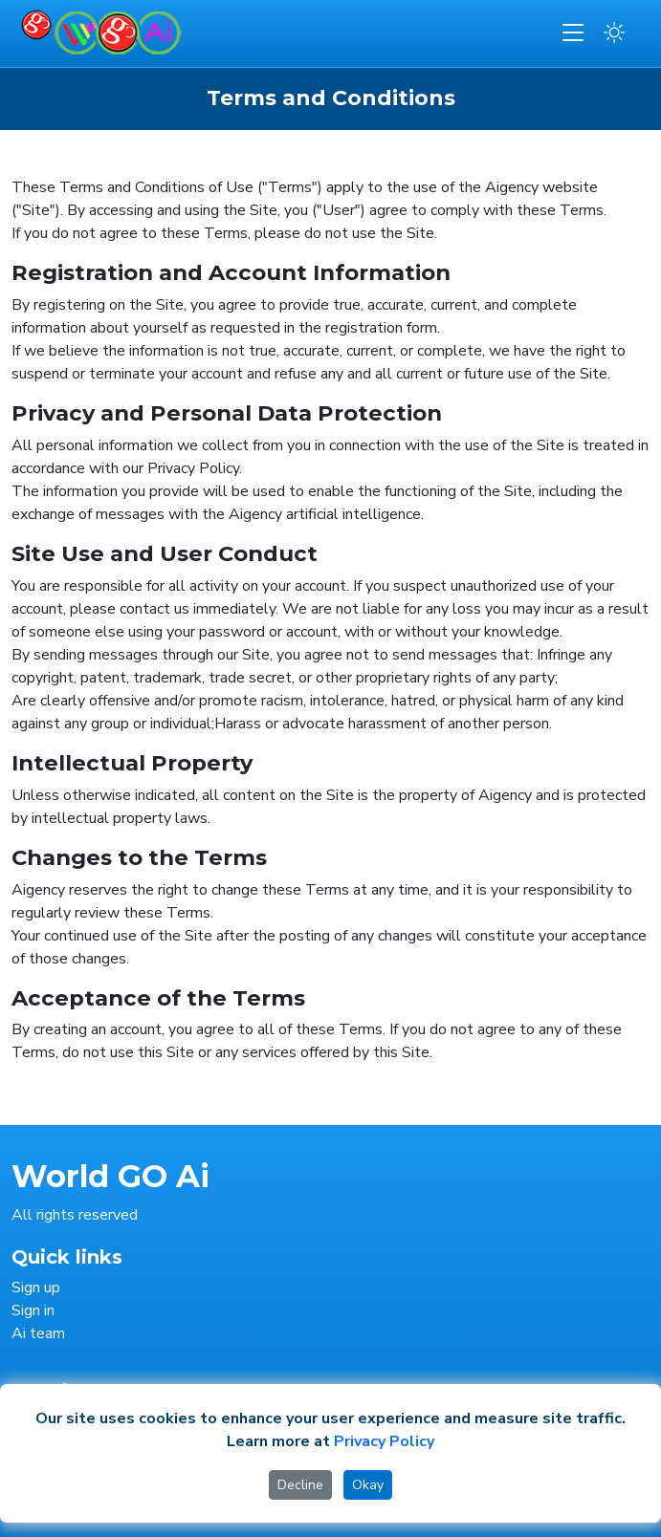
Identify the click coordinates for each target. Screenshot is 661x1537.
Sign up (35, 1287)
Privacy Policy (384, 1441)
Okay (368, 1485)
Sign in (33, 1310)
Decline (300, 1485)
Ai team (38, 1333)
